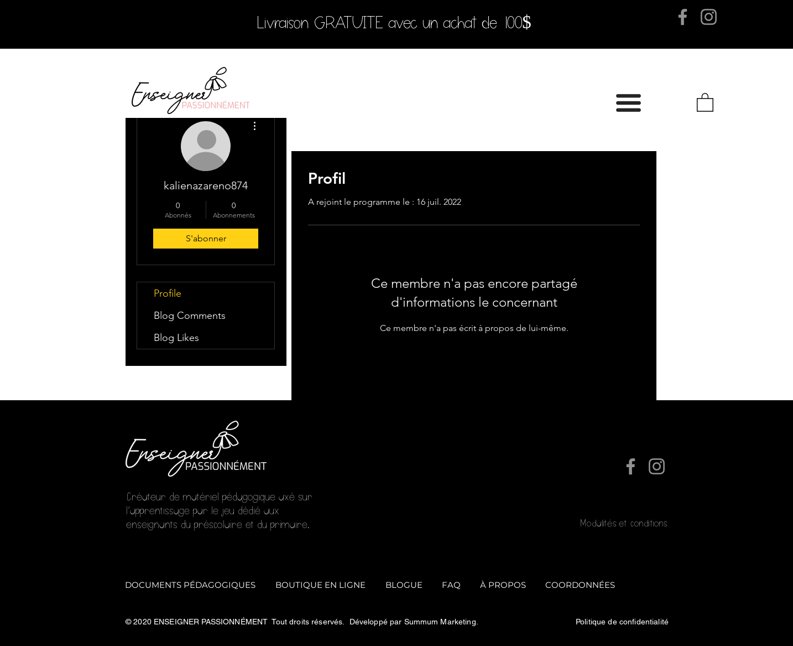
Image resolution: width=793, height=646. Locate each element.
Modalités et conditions (623, 523)
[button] (628, 103)
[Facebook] (682, 17)
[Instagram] (708, 17)
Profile (167, 293)
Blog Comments (190, 315)
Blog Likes (176, 338)
